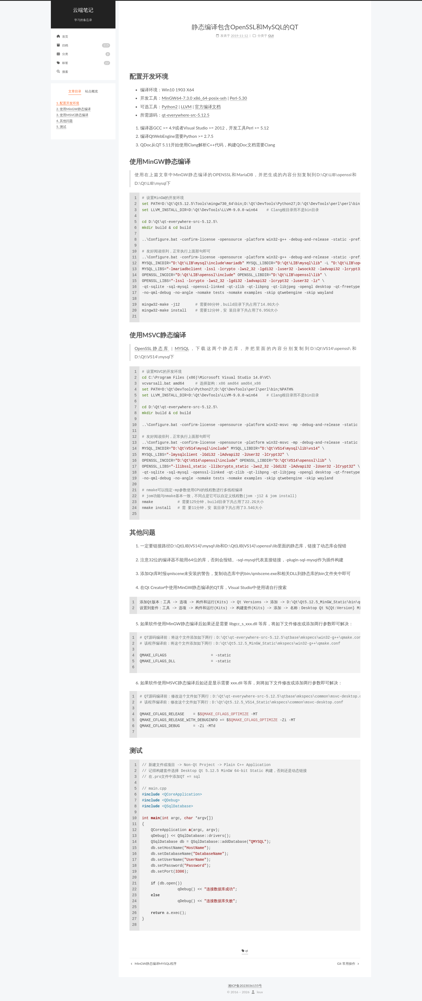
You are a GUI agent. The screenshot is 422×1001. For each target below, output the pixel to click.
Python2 (170, 106)
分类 (83, 54)
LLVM (186, 106)
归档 (83, 45)
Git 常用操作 (348, 964)
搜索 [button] (62, 71)
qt (245, 950)
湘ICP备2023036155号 (245, 986)
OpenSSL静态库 (152, 348)
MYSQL (182, 348)
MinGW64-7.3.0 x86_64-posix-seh (194, 97)
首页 (62, 36)
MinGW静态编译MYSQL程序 (154, 964)
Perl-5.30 (238, 97)
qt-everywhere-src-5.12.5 (185, 114)
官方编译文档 (208, 106)
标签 (83, 63)
